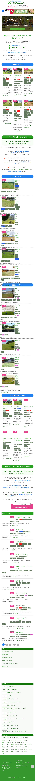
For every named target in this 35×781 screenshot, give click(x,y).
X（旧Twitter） (20, 169)
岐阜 (4, 214)
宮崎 (21, 751)
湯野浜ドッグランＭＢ (22, 554)
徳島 (16, 749)
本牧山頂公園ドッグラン (17, 325)
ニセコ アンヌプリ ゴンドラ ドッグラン (16, 718)
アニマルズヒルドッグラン (23, 517)
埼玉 (21, 740)
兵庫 (12, 746)
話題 (18, 298)
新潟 (26, 100)
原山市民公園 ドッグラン (12, 725)
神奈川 (3, 323)
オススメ (17, 185)
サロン (30, 83)
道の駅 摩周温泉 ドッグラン (13, 698)
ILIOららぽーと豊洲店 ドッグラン (17, 235)
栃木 (5, 68)
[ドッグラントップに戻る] (32, 766)
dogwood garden (28, 75)
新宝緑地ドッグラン (11, 705)
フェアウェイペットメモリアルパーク (17, 440)
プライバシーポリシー (21, 763)
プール (15, 118)
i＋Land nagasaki (11, 686)
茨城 (4, 692)
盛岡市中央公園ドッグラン (17, 377)
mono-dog (9, 695)
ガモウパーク (19, 632)
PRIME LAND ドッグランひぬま (14, 692)
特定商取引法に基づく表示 (21, 765)
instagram (14, 169)
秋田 (4, 288)
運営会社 (18, 767)
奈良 (16, 746)
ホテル (31, 111)
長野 (7, 744)
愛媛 (21, 749)
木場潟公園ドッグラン (22, 542)
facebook (27, 169)
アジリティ (16, 81)
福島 (3, 740)
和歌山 (21, 746)
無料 (16, 224)
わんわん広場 (17, 406)
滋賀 (4, 266)
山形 (5, 431)
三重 (15, 100)
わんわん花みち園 (11, 722)
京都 (3, 746)
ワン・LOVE (6, 107)
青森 (8, 737)
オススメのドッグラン (18, 176)
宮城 (26, 68)
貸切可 (15, 85)
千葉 (4, 197)
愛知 (4, 705)
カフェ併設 (27, 81)
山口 (12, 749)
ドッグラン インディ (11, 712)
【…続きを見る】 (7, 123)
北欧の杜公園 (27, 438)
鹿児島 (4, 731)
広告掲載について (20, 760)
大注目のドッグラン (17, 64)
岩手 (4, 375)
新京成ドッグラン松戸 (12, 715)
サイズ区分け (6, 83)
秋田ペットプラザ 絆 (17, 290)
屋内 (20, 116)
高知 (29, 749)
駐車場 (19, 85)
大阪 (4, 357)
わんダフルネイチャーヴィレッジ (17, 22)
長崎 (4, 686)
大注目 (7, 79)
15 (14, 644)
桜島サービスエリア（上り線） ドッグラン (16, 731)
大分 (5, 100)
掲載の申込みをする (21, 506)
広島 (7, 749)
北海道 (4, 699)
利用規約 (27, 762)
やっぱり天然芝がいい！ (17, 395)
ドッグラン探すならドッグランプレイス (17, 777)
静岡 (16, 744)
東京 (4, 232)
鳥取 (3, 749)
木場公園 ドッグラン (17, 251)
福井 (26, 742)
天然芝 (4, 81)
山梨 (3, 744)
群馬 (4, 708)
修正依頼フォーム (20, 762)
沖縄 (3, 753)
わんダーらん (27, 107)
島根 (26, 746)
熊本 (12, 751)
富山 (18, 742)
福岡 (3, 751)
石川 (15, 68)
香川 (25, 749)
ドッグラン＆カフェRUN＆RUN (14, 701)
